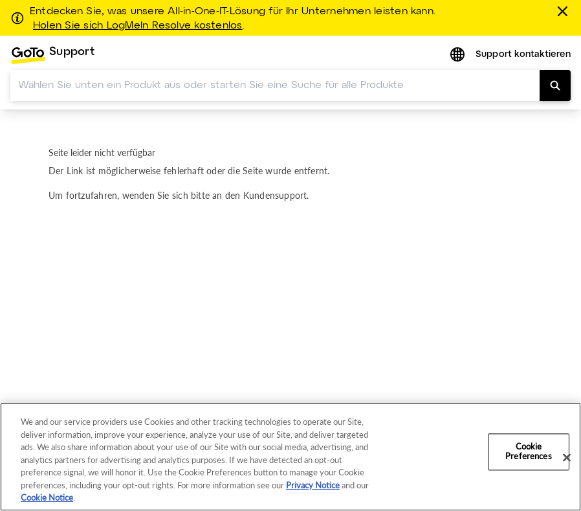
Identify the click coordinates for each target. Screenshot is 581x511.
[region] (290, 457)
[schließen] (565, 11)
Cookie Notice (47, 497)
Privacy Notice (313, 485)
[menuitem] (52, 55)
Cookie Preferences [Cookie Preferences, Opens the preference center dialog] (528, 451)
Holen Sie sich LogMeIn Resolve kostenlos (138, 26)
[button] (459, 55)
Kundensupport (275, 195)
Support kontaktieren (523, 55)
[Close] (567, 457)
